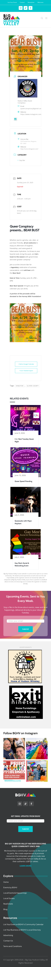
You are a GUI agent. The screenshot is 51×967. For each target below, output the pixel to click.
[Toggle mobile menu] (46, 18)
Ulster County (33, 386)
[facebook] (31, 803)
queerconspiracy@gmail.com (31, 108)
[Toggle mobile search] (42, 18)
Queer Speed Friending (23, 481)
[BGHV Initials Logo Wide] (25, 794)
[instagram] (19, 803)
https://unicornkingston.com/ (29, 149)
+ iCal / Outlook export (26, 371)
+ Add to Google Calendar (26, 364)
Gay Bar (21, 160)
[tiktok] (25, 803)
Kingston (19, 386)
